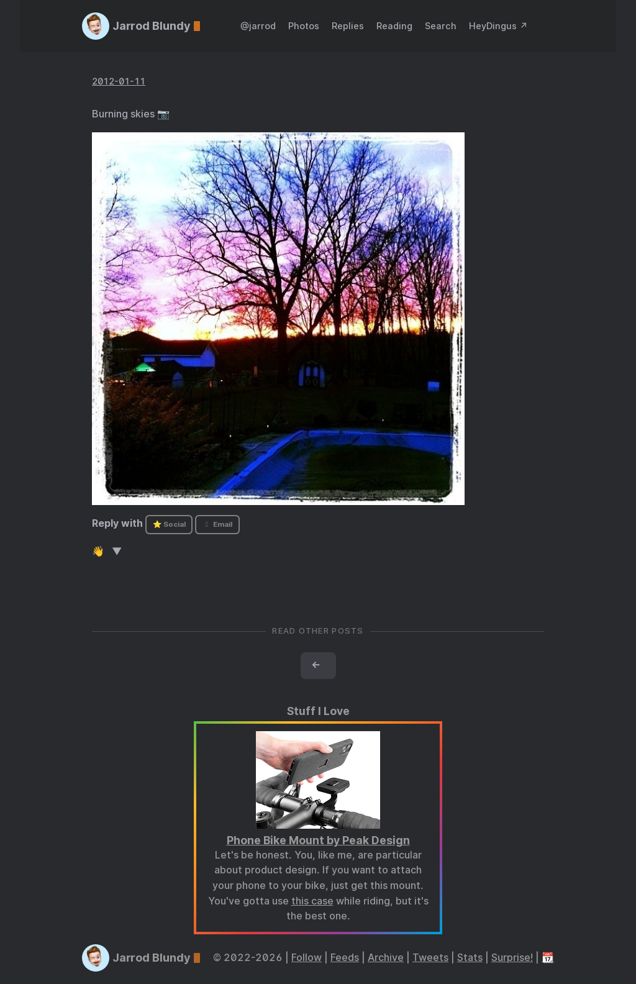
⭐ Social (169, 524)
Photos (303, 25)
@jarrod (258, 25)
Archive (386, 958)
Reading (394, 25)
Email (217, 524)
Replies (348, 25)
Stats (470, 958)
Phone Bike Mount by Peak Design (318, 840)
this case (312, 901)
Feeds (344, 958)
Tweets (430, 958)
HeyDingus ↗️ (498, 25)
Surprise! (512, 958)
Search (441, 25)
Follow (306, 958)
